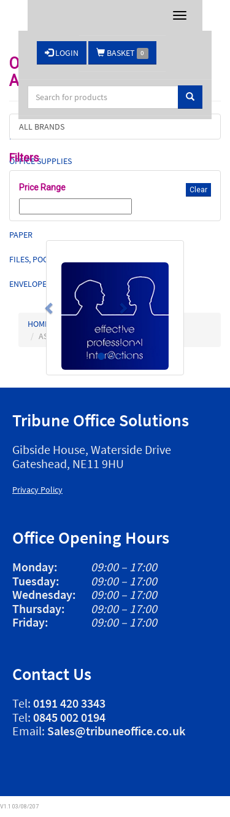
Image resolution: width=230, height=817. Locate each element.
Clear (198, 190)
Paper (21, 234)
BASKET (122, 53)
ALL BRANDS (41, 126)
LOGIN (62, 52)
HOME (38, 323)
